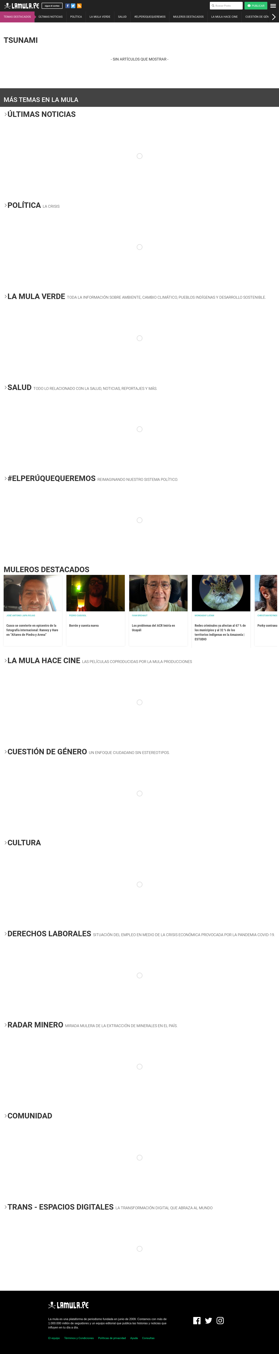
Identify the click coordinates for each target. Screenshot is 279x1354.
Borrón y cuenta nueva (84, 625)
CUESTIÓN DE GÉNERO (259, 16)
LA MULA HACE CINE (224, 16)
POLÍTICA (76, 16)
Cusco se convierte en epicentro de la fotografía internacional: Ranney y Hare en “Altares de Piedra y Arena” (32, 630)
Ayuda (134, 1338)
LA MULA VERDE (100, 16)
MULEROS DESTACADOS (188, 16)
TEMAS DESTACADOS (17, 16)
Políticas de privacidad (112, 1338)
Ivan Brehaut (139, 615)
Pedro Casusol (77, 615)
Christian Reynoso (268, 615)
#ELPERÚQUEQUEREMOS (150, 16)
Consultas (148, 1338)
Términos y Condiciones (79, 1338)
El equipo (54, 1338)
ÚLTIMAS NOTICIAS (51, 16)
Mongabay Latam (204, 615)
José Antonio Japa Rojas (20, 615)
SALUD (122, 16)
